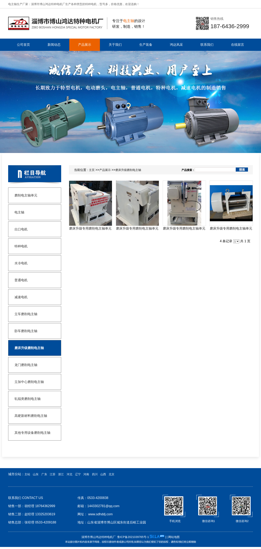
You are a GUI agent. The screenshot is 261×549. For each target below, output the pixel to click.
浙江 (61, 474)
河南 (86, 474)
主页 (92, 170)
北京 (111, 474)
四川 (95, 474)
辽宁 (78, 474)
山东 (36, 474)
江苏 (52, 474)
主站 (27, 474)
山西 (103, 474)
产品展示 (105, 170)
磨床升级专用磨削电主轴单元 (90, 228)
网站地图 (174, 537)
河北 (69, 474)
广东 (44, 474)
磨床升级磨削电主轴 (128, 170)
